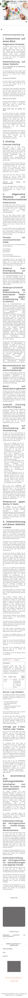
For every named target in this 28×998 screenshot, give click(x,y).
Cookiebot (12, 660)
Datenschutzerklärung (7, 948)
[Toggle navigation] (1, 29)
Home (4, 952)
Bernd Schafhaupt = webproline (14, 1)
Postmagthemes (19, 995)
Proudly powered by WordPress (8, 993)
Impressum (5, 956)
